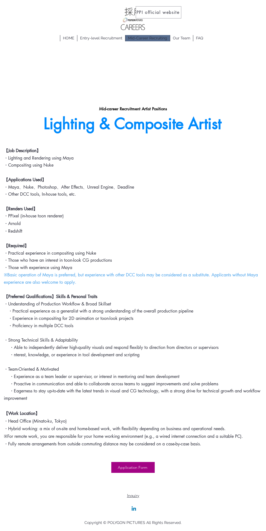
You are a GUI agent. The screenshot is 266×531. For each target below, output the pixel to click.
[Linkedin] (134, 509)
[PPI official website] (158, 12)
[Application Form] (133, 467)
